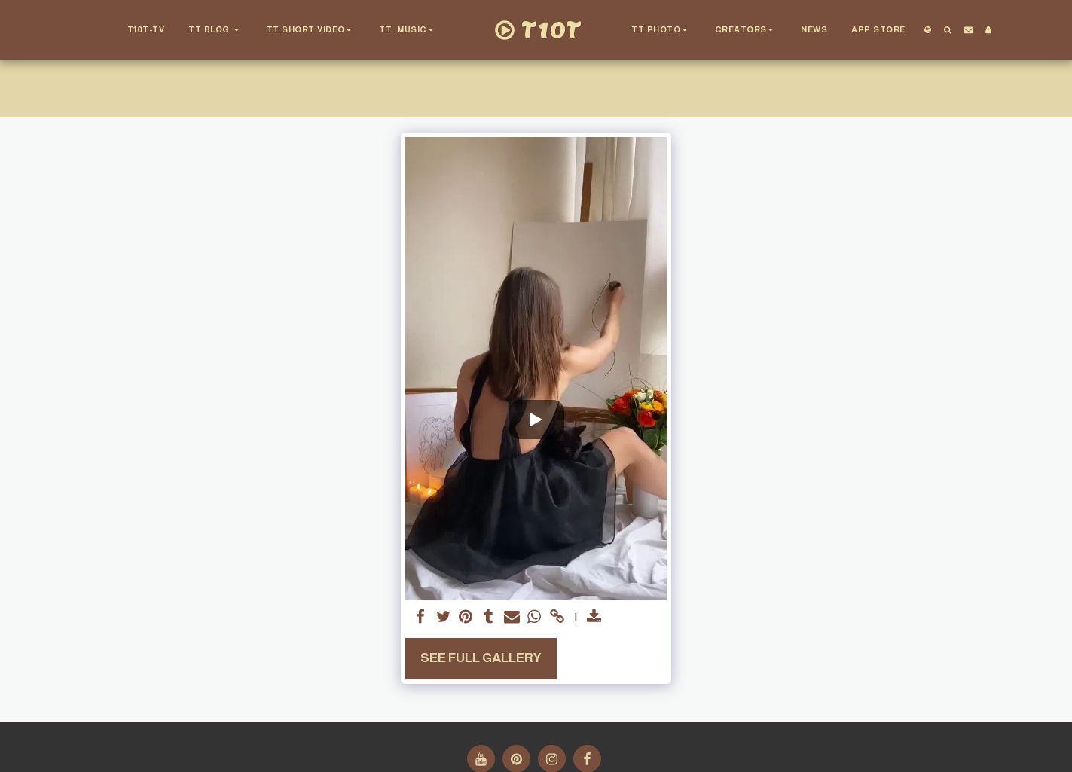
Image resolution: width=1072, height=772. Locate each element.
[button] (215, 30)
